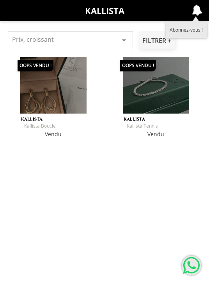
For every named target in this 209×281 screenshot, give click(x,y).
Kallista (104, 10)
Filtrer (155, 40)
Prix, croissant (70, 40)
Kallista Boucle (40, 125)
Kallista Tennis (142, 125)
